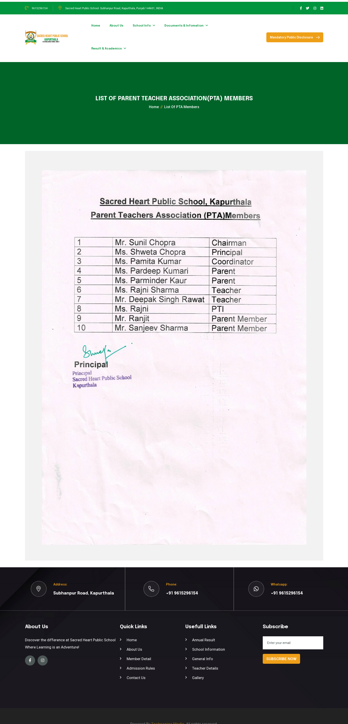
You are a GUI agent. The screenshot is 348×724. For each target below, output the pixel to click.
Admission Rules (141, 668)
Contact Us (136, 677)
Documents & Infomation (184, 25)
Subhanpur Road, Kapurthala (83, 593)
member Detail (139, 659)
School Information (208, 649)
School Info (142, 25)
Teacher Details (205, 668)
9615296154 (39, 8)
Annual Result (203, 640)
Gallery (198, 677)
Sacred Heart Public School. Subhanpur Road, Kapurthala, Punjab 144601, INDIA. (114, 8)
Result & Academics (106, 48)
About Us (134, 649)
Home (132, 640)
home (95, 25)
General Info (202, 659)
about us (116, 25)
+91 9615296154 (182, 593)
